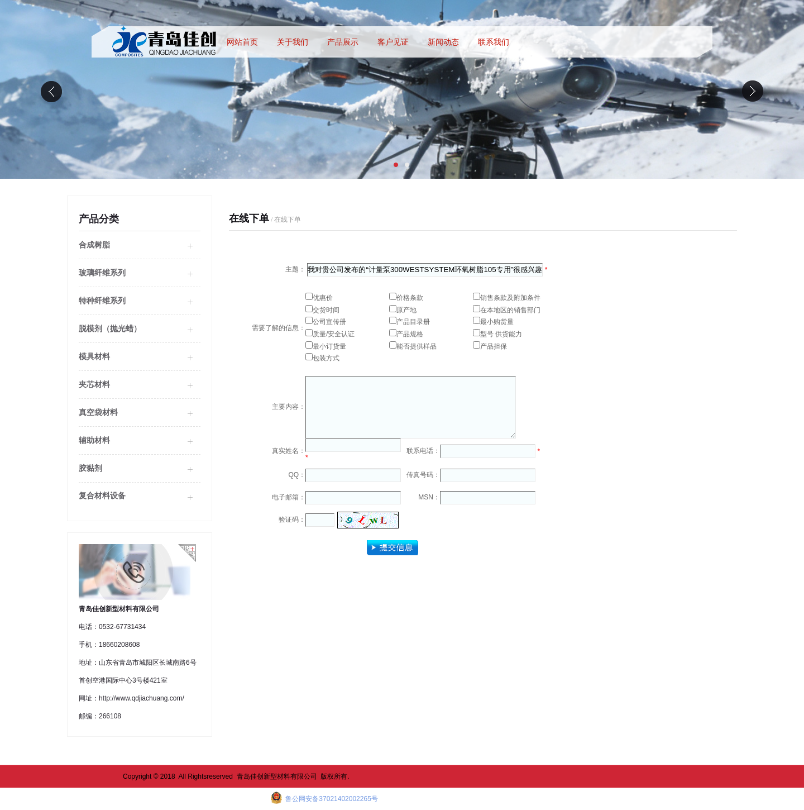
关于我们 (292, 41)
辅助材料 (94, 440)
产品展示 (342, 41)
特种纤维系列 (102, 300)
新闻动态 (443, 41)
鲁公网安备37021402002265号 (331, 799)
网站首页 (242, 41)
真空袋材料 (98, 412)
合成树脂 (94, 244)
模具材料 (94, 356)
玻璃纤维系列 (102, 272)
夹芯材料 (94, 384)
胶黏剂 (90, 468)
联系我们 (493, 41)
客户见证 (393, 41)
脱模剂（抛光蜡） (110, 328)
